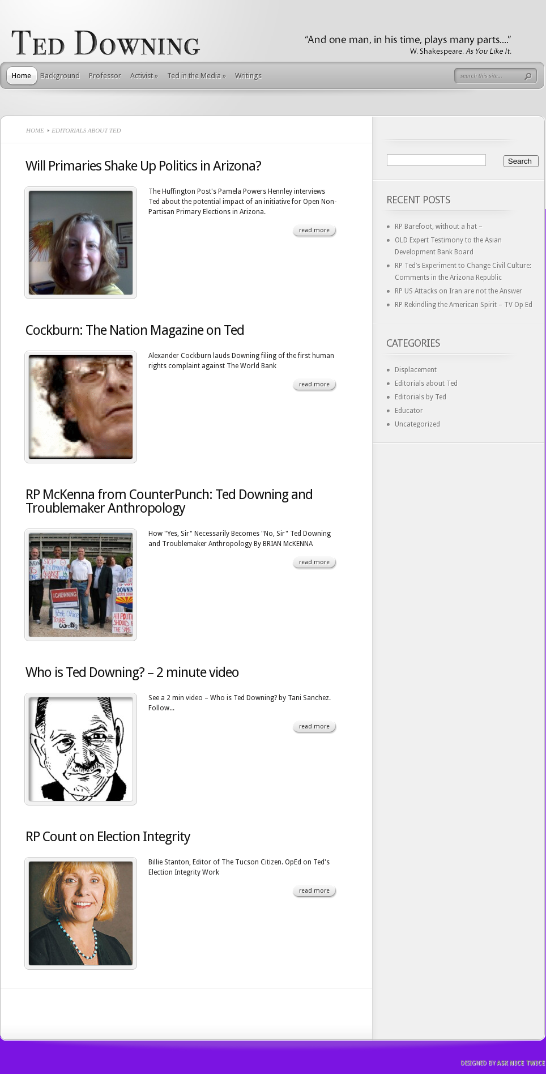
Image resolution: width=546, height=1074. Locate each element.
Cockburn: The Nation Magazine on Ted (134, 330)
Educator (409, 411)
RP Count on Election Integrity (107, 837)
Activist (144, 75)
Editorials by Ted (420, 397)
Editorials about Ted (426, 383)
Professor (105, 75)
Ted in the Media (196, 75)
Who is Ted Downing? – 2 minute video (132, 672)
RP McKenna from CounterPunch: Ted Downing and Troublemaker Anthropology (169, 501)
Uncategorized (417, 424)
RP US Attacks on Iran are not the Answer (458, 291)
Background (60, 75)
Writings (248, 75)
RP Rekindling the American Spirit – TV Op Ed (463, 305)
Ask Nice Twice (521, 1063)
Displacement (416, 370)
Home (21, 75)
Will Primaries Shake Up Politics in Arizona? (143, 166)
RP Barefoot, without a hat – (439, 227)
